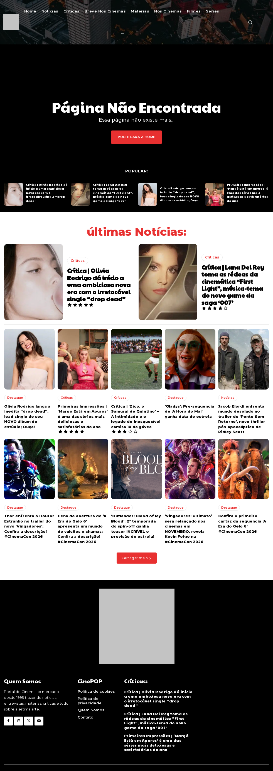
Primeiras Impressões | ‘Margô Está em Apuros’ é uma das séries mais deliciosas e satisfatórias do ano (247, 192)
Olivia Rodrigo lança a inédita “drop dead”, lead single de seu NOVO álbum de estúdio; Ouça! (181, 194)
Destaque (15, 397)
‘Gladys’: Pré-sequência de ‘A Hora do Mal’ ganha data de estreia (189, 410)
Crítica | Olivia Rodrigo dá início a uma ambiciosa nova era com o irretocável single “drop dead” (46, 192)
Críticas (78, 261)
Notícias (227, 397)
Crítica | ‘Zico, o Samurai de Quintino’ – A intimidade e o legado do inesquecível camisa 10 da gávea (136, 415)
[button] (250, 22)
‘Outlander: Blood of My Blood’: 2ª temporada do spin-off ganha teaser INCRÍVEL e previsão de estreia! (135, 525)
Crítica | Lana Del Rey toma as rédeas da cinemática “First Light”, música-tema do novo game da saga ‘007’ (112, 192)
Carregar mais (137, 556)
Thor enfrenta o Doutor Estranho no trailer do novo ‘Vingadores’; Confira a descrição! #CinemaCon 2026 (28, 525)
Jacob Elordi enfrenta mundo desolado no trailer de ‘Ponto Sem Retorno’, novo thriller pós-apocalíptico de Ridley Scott (241, 418)
